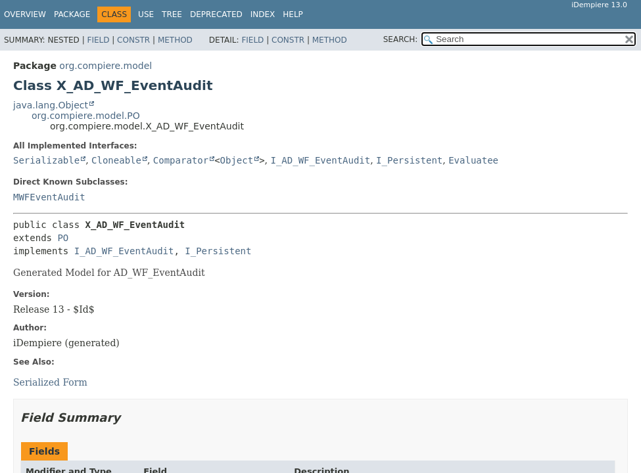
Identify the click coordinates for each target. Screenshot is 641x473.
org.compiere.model (105, 65)
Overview (25, 14)
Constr (133, 40)
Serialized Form (50, 382)
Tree (172, 14)
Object (237, 160)
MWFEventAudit (49, 197)
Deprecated (216, 14)
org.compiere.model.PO (86, 115)
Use (146, 14)
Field (98, 40)
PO (62, 238)
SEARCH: (400, 39)
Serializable (46, 160)
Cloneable (116, 160)
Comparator (180, 160)
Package (72, 14)
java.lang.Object (50, 105)
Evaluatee (473, 160)
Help (293, 14)
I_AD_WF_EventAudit (320, 160)
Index (262, 14)
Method (175, 40)
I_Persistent (409, 160)
